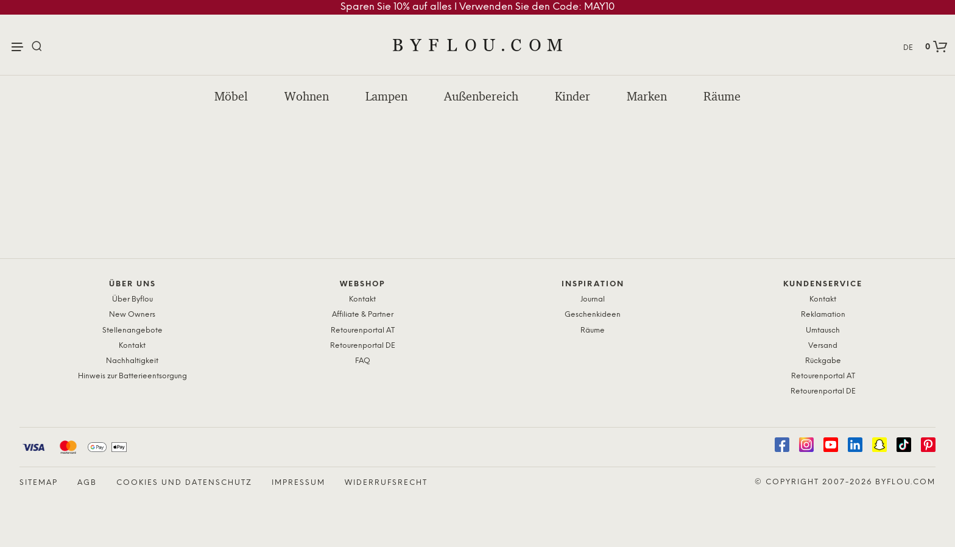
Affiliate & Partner (362, 315)
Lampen (386, 96)
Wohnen (306, 96)
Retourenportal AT (363, 330)
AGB (87, 483)
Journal (592, 299)
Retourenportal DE (362, 346)
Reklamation (823, 315)
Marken (647, 96)
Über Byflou (132, 299)
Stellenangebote (132, 330)
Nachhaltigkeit (132, 361)
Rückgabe (823, 361)
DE (908, 48)
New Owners (132, 315)
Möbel (231, 96)
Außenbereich (481, 96)
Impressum (298, 483)
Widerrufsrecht (386, 483)
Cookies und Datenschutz (184, 483)
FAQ (362, 361)
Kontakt (132, 346)
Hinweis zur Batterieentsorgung (132, 376)
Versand (822, 346)
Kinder (572, 96)
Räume (722, 96)
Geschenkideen (593, 315)
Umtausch (823, 330)
